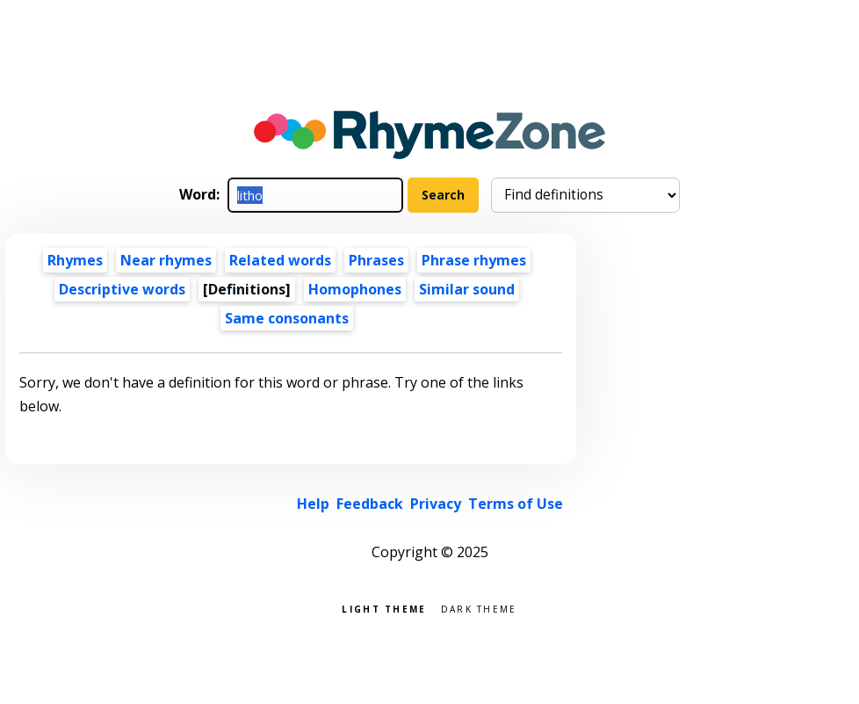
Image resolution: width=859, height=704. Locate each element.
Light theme (384, 607)
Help (313, 503)
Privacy (435, 503)
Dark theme (479, 607)
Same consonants (287, 318)
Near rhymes (166, 260)
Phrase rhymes (474, 260)
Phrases (376, 260)
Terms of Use (515, 503)
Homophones (354, 289)
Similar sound (467, 289)
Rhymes (75, 260)
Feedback (369, 503)
